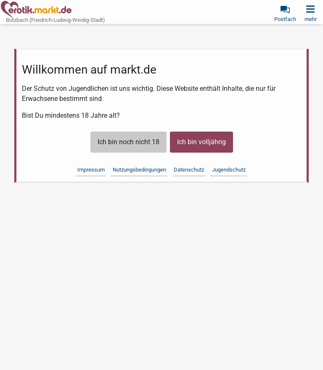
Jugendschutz (229, 169)
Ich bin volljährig (201, 142)
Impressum (91, 169)
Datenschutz (189, 169)
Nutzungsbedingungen (139, 169)
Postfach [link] (285, 19)
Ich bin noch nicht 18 (128, 142)
